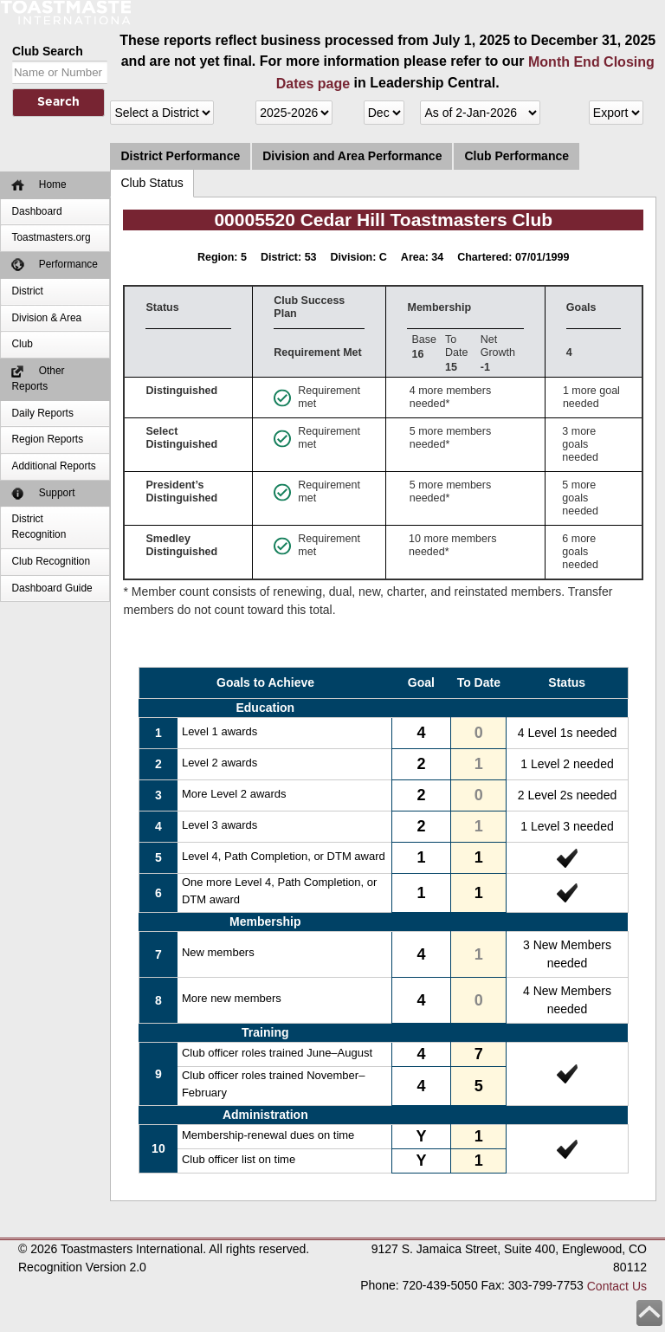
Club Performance (516, 156)
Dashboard (36, 211)
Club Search (47, 51)
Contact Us (617, 1286)
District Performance (180, 156)
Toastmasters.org (50, 237)
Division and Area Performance (352, 156)
